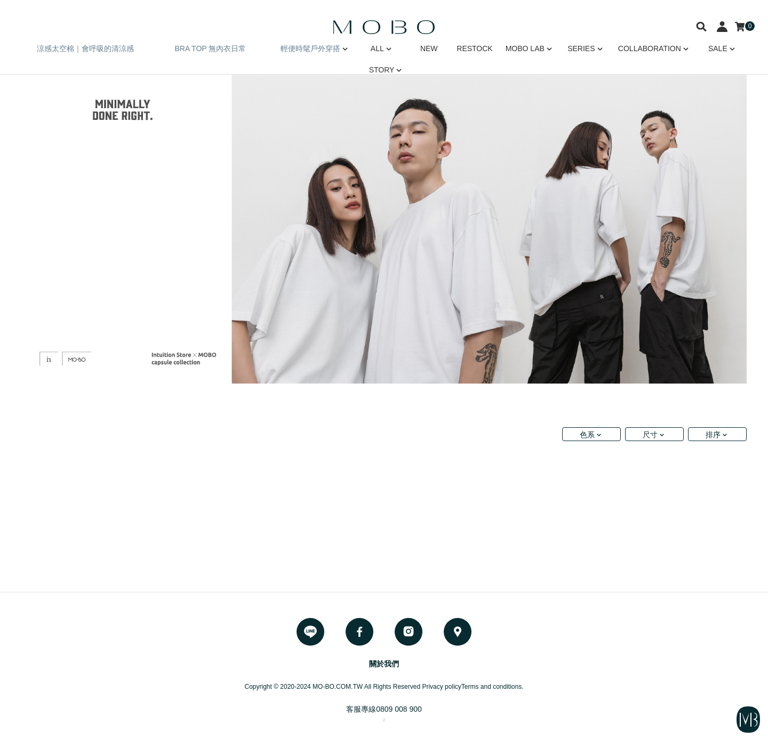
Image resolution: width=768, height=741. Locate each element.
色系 (587, 434)
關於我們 (384, 663)
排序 (713, 434)
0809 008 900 (399, 709)
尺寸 (650, 434)
